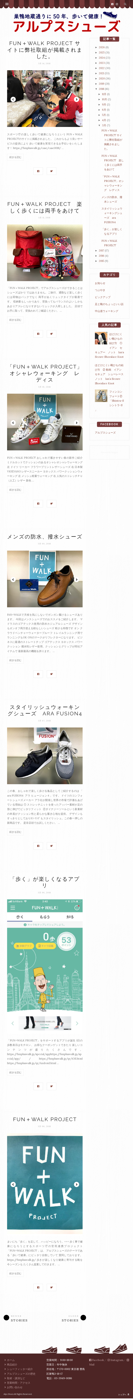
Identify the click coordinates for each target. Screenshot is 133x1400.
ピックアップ (102, 297)
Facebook (96, 1361)
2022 (102, 68)
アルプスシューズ (105, 432)
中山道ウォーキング (106, 311)
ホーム (9, 1361)
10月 (104, 99)
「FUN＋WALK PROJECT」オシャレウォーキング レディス (45, 373)
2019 (101, 83)
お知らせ (100, 283)
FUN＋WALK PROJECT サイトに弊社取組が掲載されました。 (45, 49)
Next (76, 99)
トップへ (123, 1396)
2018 (101, 89)
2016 (101, 255)
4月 (104, 120)
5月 (104, 115)
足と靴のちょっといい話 (109, 304)
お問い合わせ (13, 1389)
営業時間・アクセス (17, 1384)
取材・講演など (14, 1379)
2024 (102, 57)
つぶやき (100, 290)
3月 (104, 125)
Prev (13, 99)
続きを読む (15, 157)
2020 (102, 78)
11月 (104, 94)
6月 (104, 109)
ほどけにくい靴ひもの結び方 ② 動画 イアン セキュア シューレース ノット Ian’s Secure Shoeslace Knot (110, 374)
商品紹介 (10, 1366)
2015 (101, 261)
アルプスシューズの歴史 (20, 1375)
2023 (102, 63)
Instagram (115, 1361)
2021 (101, 73)
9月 (104, 104)
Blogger (114, 452)
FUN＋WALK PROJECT (45, 1121)
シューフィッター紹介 (18, 1370)
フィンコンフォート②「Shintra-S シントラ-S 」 (109, 401)
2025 (102, 52)
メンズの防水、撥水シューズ (45, 537)
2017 (101, 250)
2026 (102, 47)
